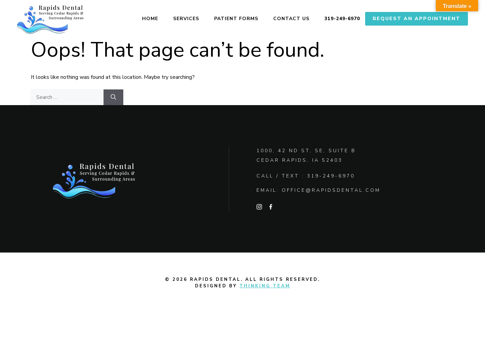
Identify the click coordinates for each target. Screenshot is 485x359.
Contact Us (291, 18)
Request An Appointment (416, 18)
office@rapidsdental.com (331, 190)
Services (186, 18)
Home (150, 18)
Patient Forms (236, 18)
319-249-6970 (342, 18)
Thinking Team (264, 286)
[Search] (113, 97)
